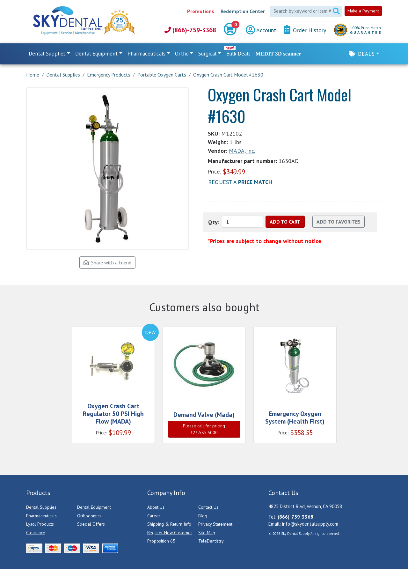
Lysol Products (40, 524)
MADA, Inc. (242, 150)
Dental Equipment (94, 507)
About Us (155, 507)
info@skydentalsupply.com (310, 524)
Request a (240, 182)
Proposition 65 (161, 541)
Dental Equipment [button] (96, 53)
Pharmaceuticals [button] (146, 53)
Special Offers (91, 524)
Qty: (213, 222)
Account (261, 30)
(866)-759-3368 (190, 30)
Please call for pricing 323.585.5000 (204, 429)
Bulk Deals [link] (238, 53)
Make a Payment (363, 11)
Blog (202, 516)
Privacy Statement (215, 524)
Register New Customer (169, 533)
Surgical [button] (207, 53)
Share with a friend (107, 262)
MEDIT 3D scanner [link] (278, 54)
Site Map (206, 533)
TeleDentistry (211, 541)
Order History (305, 30)
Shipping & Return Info (169, 524)
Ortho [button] (182, 53)
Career (153, 516)
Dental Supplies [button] (47, 53)
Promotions (200, 11)
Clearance (35, 533)
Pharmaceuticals (41, 516)
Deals (366, 53)
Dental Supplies (41, 507)
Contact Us (208, 507)
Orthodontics (89, 516)
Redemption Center (243, 11)
